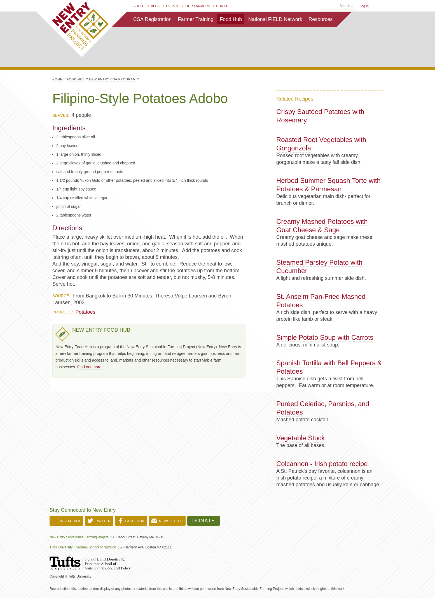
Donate (223, 6)
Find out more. (89, 367)
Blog (155, 6)
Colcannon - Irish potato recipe (322, 463)
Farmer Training (196, 19)
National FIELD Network (275, 19)
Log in (364, 6)
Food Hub (231, 19)
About (139, 6)
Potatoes (85, 312)
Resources (320, 19)
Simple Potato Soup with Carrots (324, 337)
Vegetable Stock (300, 438)
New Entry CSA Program (112, 79)
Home (57, 79)
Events (172, 6)
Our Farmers (197, 6)
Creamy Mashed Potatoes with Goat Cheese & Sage (322, 226)
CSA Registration (152, 19)
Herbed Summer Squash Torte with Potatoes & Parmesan (328, 185)
